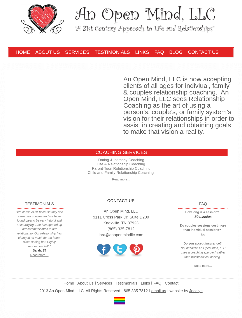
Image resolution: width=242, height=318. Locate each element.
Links (142, 52)
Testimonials (112, 52)
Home (23, 52)
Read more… (121, 179)
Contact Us (203, 52)
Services (77, 52)
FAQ (159, 52)
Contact (171, 283)
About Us (47, 52)
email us (158, 291)
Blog (175, 52)
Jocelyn (196, 291)
